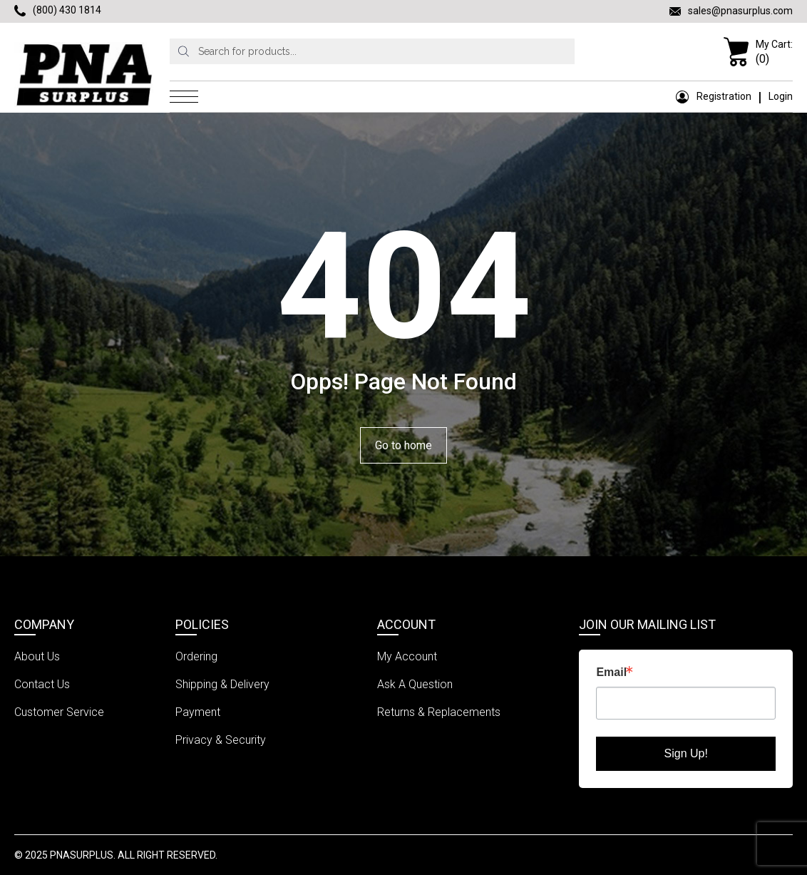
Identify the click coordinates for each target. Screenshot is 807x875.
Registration (713, 96)
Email (611, 672)
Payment (197, 712)
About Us (37, 656)
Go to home (403, 445)
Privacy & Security (220, 740)
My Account (407, 656)
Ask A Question (415, 684)
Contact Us (42, 684)
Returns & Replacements (438, 712)
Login (781, 96)
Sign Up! (686, 753)
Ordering (196, 656)
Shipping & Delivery (222, 684)
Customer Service (59, 712)
